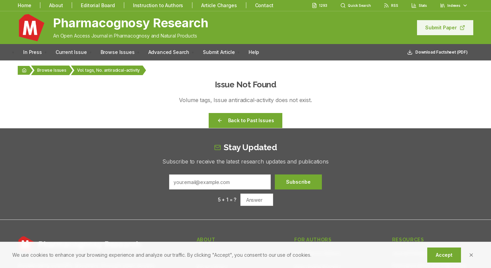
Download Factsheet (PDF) (437, 52)
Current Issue (71, 52)
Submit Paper (445, 27)
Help (254, 52)
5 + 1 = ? (227, 199)
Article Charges (219, 5)
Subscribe (298, 182)
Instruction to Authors (158, 5)
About (56, 5)
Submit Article (219, 52)
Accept (444, 255)
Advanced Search (169, 52)
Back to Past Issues (245, 120)
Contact (264, 5)
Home (24, 5)
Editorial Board (98, 5)
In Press (32, 52)
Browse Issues (118, 52)
